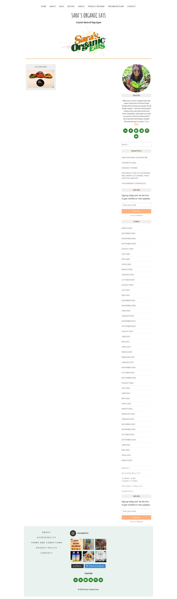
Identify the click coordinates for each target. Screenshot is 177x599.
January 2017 (128, 362)
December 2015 (128, 424)
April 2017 (126, 347)
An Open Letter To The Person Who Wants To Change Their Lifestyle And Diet (136, 175)
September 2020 (129, 244)
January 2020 (128, 275)
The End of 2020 (129, 163)
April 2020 (126, 264)
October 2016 (128, 373)
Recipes (70, 6)
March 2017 (127, 352)
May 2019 (126, 295)
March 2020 (127, 269)
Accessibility (131, 473)
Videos (81, 6)
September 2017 (129, 326)
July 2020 (126, 254)
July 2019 (126, 290)
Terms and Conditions (46, 543)
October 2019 (128, 280)
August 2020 (127, 249)
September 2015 (129, 440)
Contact (131, 6)
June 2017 (126, 336)
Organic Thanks (129, 168)
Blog (61, 6)
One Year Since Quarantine (135, 157)
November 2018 (129, 305)
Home (43, 6)
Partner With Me (116, 6)
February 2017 (128, 357)
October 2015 (128, 434)
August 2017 (127, 331)
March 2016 (127, 409)
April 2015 (126, 455)
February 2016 (128, 414)
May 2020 (126, 259)
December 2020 (128, 233)
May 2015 (126, 450)
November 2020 (129, 238)
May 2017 (126, 342)
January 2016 (128, 419)
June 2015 (126, 445)
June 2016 (126, 393)
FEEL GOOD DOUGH (41, 67)
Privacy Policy (132, 486)
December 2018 (128, 300)
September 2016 (129, 378)
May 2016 (126, 398)
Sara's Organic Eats (88, 15)
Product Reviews (96, 6)
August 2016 (127, 383)
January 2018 (128, 316)
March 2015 (127, 460)
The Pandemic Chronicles (134, 183)
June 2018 (126, 311)
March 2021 (127, 228)
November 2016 (129, 367)
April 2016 (126, 403)
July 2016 (126, 388)
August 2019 (127, 285)
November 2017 (129, 321)
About (53, 6)
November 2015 (129, 429)
